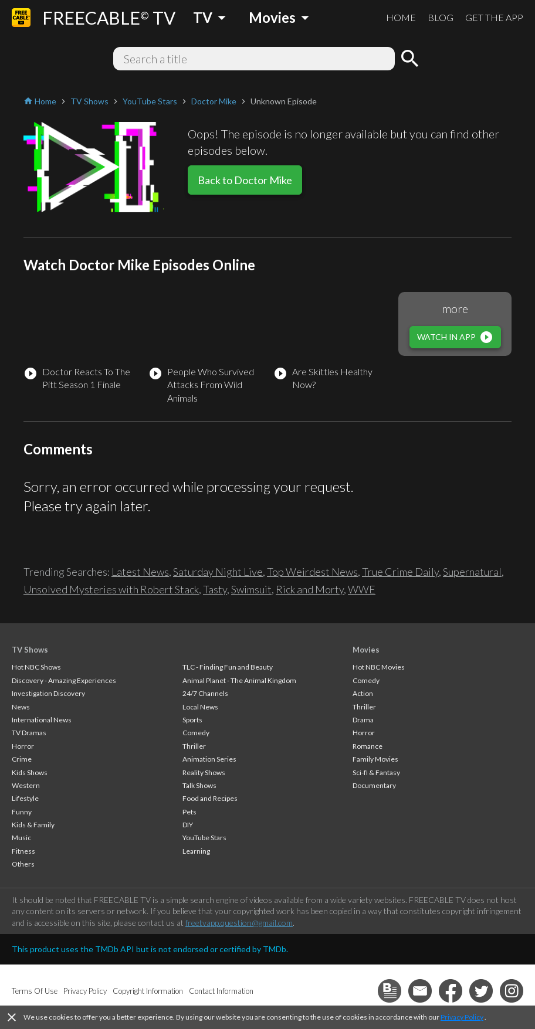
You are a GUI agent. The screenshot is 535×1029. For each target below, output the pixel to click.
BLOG (440, 17)
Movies (366, 649)
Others (23, 864)
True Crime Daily (400, 571)
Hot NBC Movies (379, 667)
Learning (196, 851)
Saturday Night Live (218, 571)
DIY (187, 824)
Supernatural (472, 571)
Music (21, 837)
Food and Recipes (210, 798)
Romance (367, 746)
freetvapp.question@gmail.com (239, 923)
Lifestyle (25, 798)
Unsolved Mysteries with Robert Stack (111, 589)
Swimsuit (251, 589)
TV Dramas (29, 732)
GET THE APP (494, 17)
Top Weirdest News (312, 571)
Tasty (215, 589)
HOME (401, 17)
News (21, 706)
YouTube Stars (204, 837)
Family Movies (375, 759)
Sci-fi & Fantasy (376, 772)
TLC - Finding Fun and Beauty (227, 667)
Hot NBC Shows (36, 667)
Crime (22, 759)
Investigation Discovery (48, 693)
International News (42, 719)
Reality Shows (203, 772)
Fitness (23, 851)
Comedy (195, 732)
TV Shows (30, 649)
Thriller (194, 746)
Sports (192, 719)
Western (26, 785)
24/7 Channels (205, 693)
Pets (189, 811)
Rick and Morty (310, 589)
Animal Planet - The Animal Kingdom (239, 680)
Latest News (140, 571)
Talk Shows (199, 785)
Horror (23, 746)
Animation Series (209, 759)
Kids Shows (30, 772)
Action (363, 693)
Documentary (374, 785)
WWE (361, 589)
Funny (22, 811)
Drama (363, 719)
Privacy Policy (462, 1017)
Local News (200, 706)
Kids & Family (33, 824)
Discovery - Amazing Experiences (64, 680)
